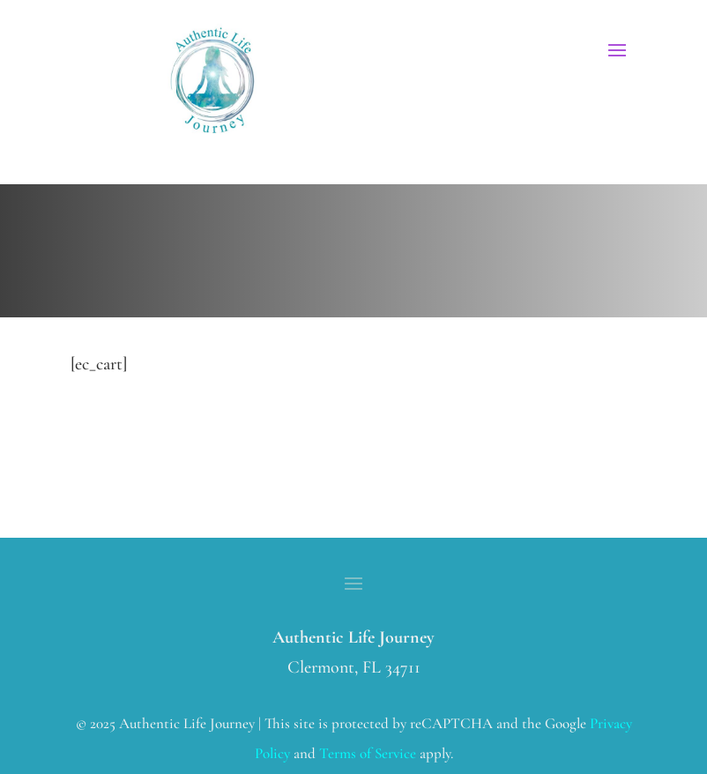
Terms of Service (367, 753)
